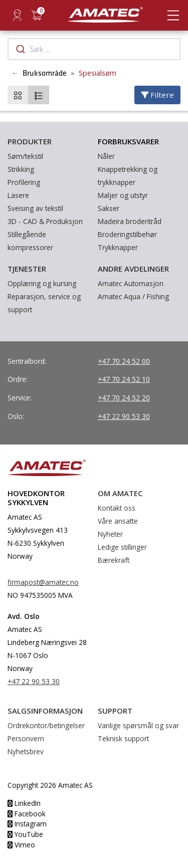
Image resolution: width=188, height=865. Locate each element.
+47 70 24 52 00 (124, 361)
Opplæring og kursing (42, 283)
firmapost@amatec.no (43, 582)
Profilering (24, 182)
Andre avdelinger (133, 269)
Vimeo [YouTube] (21, 844)
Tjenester (27, 269)
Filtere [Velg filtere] (157, 95)
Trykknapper (118, 247)
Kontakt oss (116, 508)
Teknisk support (123, 738)
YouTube (25, 834)
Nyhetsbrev (26, 751)
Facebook (27, 813)
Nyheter (110, 534)
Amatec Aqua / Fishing (133, 296)
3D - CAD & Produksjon (45, 221)
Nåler (106, 156)
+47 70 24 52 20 (124, 397)
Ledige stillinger (122, 547)
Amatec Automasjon (130, 283)
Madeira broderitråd (129, 221)
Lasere (18, 195)
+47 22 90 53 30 (124, 416)
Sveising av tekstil (35, 208)
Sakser (108, 208)
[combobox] (94, 49)
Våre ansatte (118, 521)
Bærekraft (113, 560)
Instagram (27, 823)
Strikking (21, 169)
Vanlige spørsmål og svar (138, 725)
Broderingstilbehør (127, 234)
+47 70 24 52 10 (124, 379)
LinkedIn (24, 803)
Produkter (30, 141)
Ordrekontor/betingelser (46, 725)
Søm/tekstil (25, 156)
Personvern (26, 738)
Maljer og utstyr (123, 195)
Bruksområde (45, 73)
